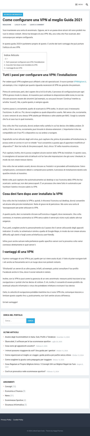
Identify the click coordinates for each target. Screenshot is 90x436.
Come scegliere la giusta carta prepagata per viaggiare (28, 360)
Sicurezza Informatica (13, 14)
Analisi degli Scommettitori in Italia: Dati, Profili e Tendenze (30, 337)
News (7, 395)
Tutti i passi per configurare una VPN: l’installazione (25, 62)
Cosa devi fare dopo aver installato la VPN (21, 65)
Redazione (7, 25)
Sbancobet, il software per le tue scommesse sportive (28, 341)
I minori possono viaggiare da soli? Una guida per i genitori (30, 350)
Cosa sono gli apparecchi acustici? (20, 346)
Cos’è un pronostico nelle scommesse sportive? (25, 371)
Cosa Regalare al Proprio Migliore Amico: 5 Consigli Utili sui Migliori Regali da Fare (40, 364)
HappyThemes (58, 431)
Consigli (8, 386)
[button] (79, 4)
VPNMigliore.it (80, 82)
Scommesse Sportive (14, 400)
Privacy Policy (6, 420)
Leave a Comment (37, 25)
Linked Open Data (38, 431)
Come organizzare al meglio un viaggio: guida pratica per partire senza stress (38, 355)
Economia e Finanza (14, 391)
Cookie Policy (18, 420)
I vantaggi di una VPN (14, 68)
